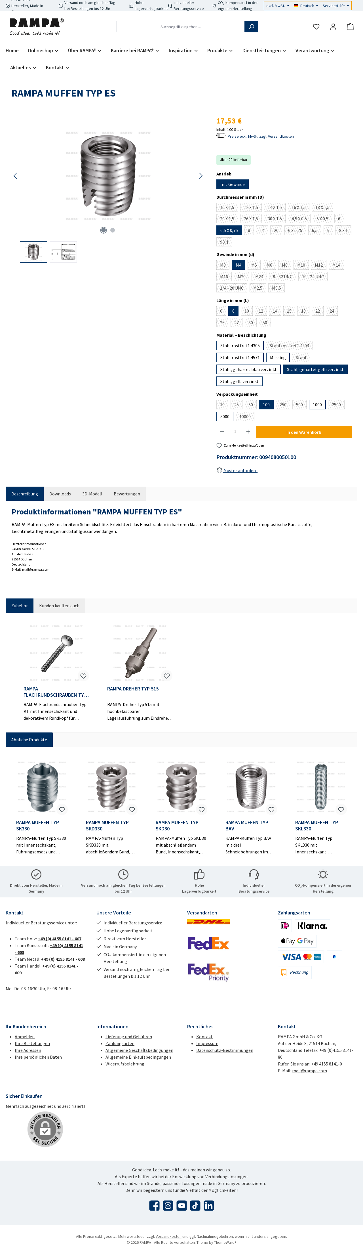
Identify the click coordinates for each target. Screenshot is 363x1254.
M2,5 (259, 288)
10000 (246, 417)
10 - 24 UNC (315, 277)
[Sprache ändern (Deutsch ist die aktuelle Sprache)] (306, 6)
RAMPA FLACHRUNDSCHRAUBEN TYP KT (55, 692)
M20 (243, 277)
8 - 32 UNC (284, 277)
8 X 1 (345, 231)
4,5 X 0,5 (301, 219)
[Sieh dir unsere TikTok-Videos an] (195, 1205)
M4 (238, 265)
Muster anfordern (237, 470)
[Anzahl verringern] (222, 431)
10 (248, 312)
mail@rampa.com (309, 1070)
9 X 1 (226, 242)
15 (291, 312)
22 (319, 312)
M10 (303, 266)
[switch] (220, 135)
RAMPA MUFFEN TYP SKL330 (316, 825)
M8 (286, 266)
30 (252, 323)
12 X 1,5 (253, 208)
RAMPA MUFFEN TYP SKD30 (177, 825)
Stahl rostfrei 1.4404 (291, 346)
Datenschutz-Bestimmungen (224, 1050)
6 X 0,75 (297, 231)
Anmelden (25, 1036)
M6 (271, 266)
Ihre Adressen (28, 1050)
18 (305, 312)
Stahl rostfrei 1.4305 (240, 345)
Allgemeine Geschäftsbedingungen (139, 1050)
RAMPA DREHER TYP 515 (133, 689)
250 (285, 405)
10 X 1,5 (229, 208)
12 (263, 312)
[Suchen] (251, 26)
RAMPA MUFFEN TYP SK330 (37, 825)
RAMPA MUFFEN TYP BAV (246, 825)
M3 (224, 266)
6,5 (316, 231)
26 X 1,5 (253, 219)
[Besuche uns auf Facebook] (154, 1205)
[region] (108, 189)
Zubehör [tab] (19, 605)
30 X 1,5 (277, 219)
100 (266, 404)
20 (278, 231)
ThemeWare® (225, 1242)
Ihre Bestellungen (32, 1043)
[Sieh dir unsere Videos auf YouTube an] (181, 1205)
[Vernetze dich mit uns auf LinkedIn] (208, 1205)
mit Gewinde (232, 184)
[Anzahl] (235, 431)
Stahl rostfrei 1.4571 (240, 357)
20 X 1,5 (229, 219)
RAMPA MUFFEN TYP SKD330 (107, 825)
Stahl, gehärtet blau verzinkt (248, 369)
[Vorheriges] (15, 176)
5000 (224, 416)
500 (301, 405)
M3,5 (278, 288)
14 (264, 231)
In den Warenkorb (303, 432)
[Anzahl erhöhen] (248, 431)
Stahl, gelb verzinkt (239, 381)
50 (267, 323)
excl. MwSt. (276, 5)
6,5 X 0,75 (229, 230)
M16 (226, 277)
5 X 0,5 (324, 219)
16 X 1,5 (300, 208)
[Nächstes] (201, 176)
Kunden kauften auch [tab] (59, 605)
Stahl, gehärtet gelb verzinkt (315, 369)
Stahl (303, 358)
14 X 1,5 (277, 208)
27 (238, 323)
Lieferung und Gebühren (128, 1036)
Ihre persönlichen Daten (38, 1057)
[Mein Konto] (333, 27)
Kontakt (204, 1036)
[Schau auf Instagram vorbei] (168, 1205)
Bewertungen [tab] (127, 494)
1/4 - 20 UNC (233, 288)
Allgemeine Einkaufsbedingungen (138, 1057)
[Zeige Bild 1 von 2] (103, 230)
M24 (261, 277)
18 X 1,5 (324, 208)
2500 (338, 405)
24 (334, 312)
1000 (317, 404)
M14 (338, 266)
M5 (256, 266)
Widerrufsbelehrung (124, 1064)
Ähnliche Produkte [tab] (29, 739)
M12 (320, 266)
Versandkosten (169, 1236)
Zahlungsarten (119, 1043)
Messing (278, 357)
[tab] (25, 494)
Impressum (207, 1043)
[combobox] (180, 26)
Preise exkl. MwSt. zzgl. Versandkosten (261, 136)
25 (224, 323)
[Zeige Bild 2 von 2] (112, 230)
